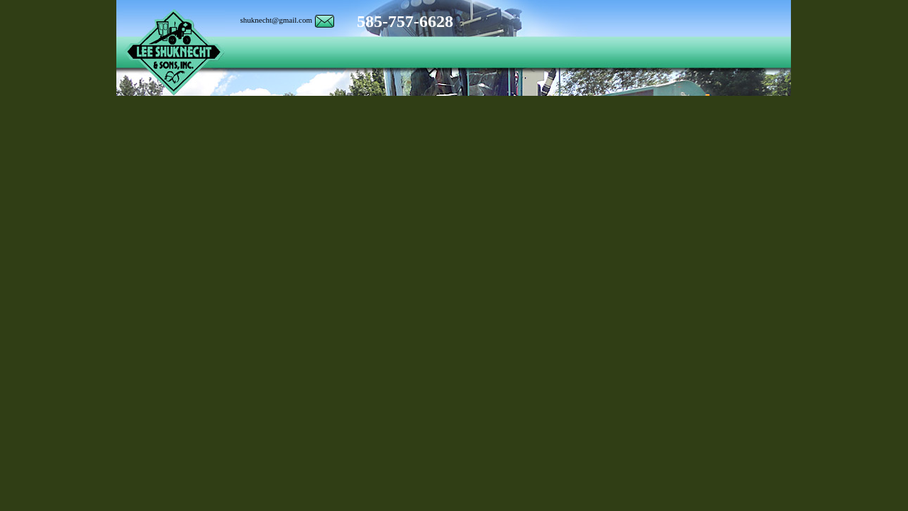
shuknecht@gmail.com (275, 20)
